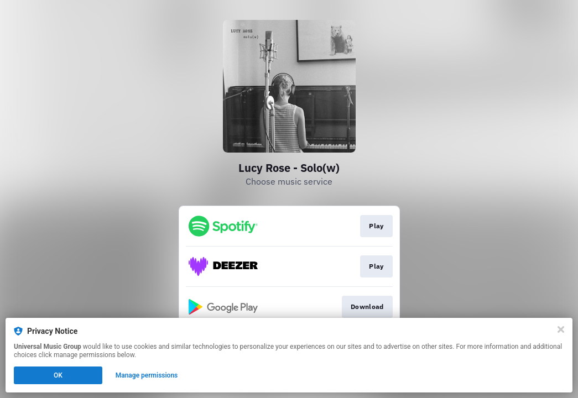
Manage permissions (147, 375)
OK (58, 375)
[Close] (561, 329)
